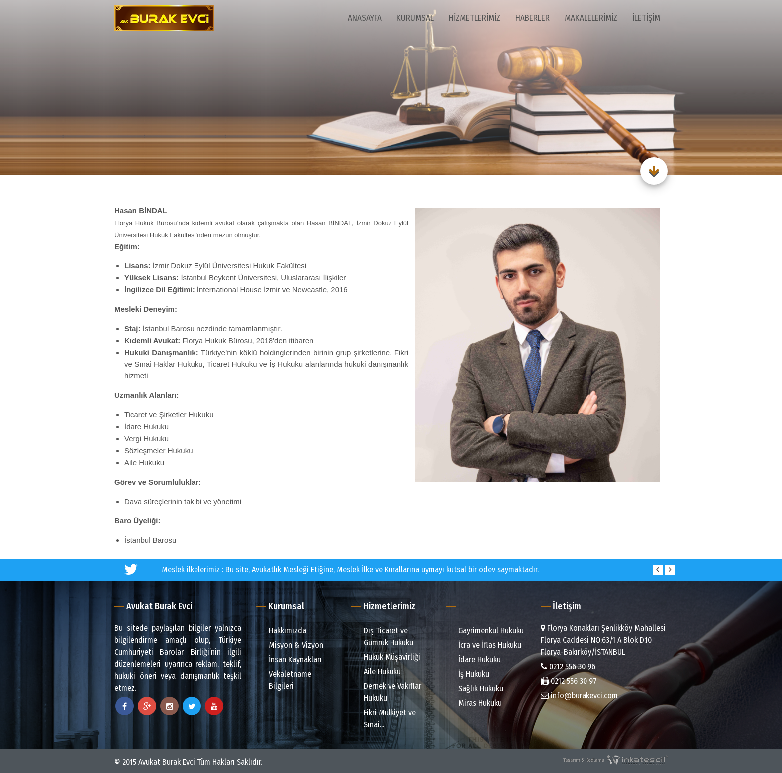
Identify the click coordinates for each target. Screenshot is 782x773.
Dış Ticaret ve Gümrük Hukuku (383, 636)
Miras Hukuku (475, 703)
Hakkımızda (282, 630)
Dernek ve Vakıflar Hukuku (387, 692)
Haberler (532, 18)
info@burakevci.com (579, 695)
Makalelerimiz (591, 18)
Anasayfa (365, 18)
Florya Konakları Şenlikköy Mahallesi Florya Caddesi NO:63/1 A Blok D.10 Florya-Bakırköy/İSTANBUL (603, 640)
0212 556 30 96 (568, 666)
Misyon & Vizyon (291, 645)
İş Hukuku (468, 674)
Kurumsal (415, 18)
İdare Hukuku (474, 659)
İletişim (646, 18)
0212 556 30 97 (569, 681)
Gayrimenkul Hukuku (486, 630)
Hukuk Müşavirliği (387, 657)
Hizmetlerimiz (474, 18)
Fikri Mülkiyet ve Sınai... (385, 718)
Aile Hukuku (377, 671)
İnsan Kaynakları (290, 659)
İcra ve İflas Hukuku (484, 645)
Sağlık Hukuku (475, 688)
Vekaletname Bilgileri (285, 680)
